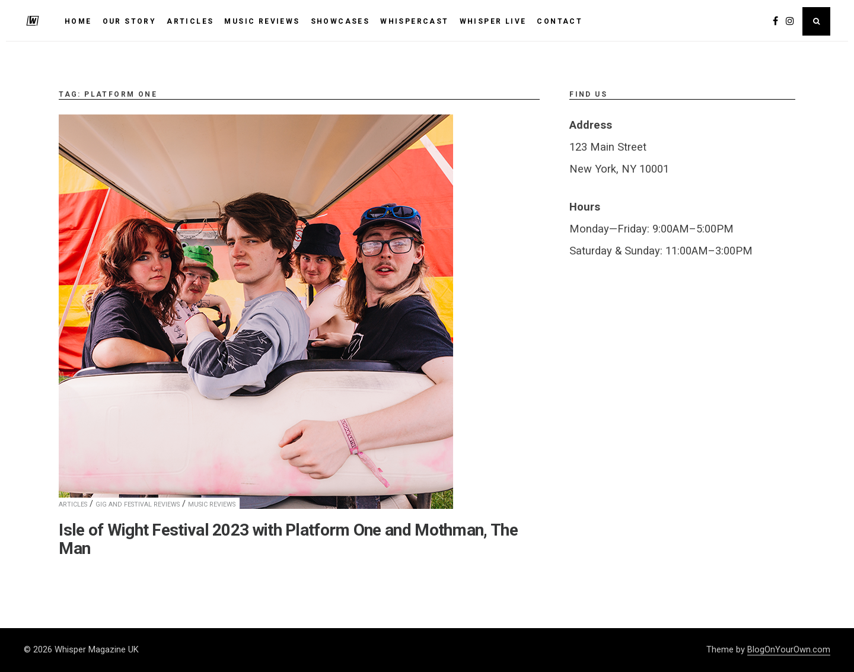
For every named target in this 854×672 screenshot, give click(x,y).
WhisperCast (414, 21)
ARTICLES (190, 21)
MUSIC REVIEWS (261, 21)
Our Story (130, 21)
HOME (78, 21)
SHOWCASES (340, 21)
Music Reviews (211, 504)
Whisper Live (493, 21)
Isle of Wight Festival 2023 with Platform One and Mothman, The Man (288, 539)
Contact (559, 21)
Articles (73, 504)
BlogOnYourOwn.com (788, 649)
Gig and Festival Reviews (137, 504)
